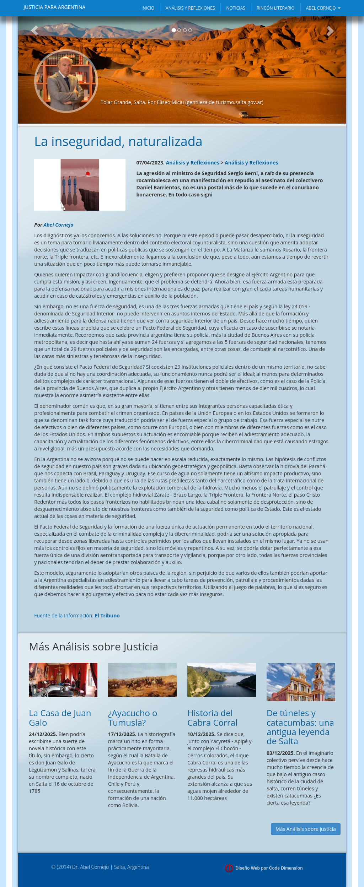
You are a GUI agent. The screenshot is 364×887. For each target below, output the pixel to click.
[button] (34, 70)
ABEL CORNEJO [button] (323, 8)
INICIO (147, 8)
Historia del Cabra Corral (212, 717)
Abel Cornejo (58, 224)
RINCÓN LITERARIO (276, 8)
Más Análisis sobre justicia (305, 829)
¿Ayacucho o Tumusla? (132, 717)
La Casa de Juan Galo (60, 717)
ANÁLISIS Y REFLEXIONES (190, 8)
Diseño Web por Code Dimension (269, 868)
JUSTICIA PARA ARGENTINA (54, 7)
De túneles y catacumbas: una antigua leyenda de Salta (300, 727)
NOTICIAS (235, 8)
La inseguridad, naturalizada (118, 141)
